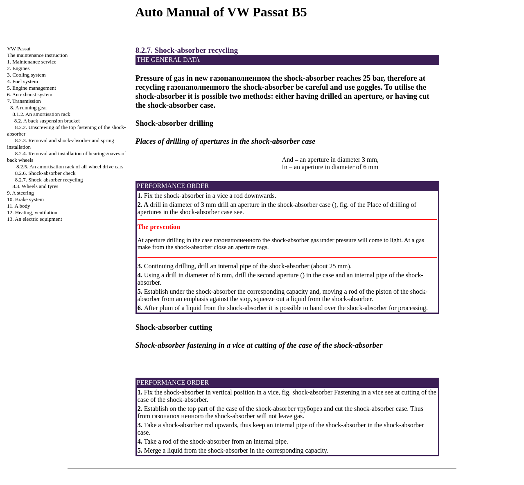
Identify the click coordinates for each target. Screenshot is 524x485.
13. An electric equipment (34, 219)
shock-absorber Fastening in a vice (337, 392)
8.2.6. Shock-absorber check (45, 173)
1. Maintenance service (31, 62)
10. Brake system (25, 199)
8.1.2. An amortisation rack (41, 114)
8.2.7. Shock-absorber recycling (49, 180)
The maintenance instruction (37, 55)
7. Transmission (24, 101)
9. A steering (20, 193)
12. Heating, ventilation (32, 212)
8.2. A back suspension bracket (47, 121)
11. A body (18, 206)
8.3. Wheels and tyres (35, 186)
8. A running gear (28, 107)
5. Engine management (31, 88)
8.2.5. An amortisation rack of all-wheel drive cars (69, 166)
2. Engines (18, 68)
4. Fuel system (22, 81)
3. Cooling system (26, 75)
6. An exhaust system (29, 94)
